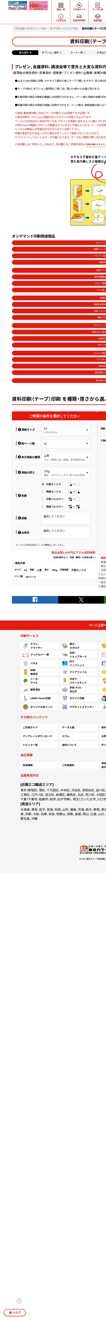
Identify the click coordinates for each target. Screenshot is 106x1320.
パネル (30, 663)
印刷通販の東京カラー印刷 (30, 28)
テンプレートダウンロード (37, 736)
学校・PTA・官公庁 (72, 689)
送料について (69, 745)
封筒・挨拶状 (30, 672)
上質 (46, 455)
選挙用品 (31, 689)
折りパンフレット (73, 663)
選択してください (54, 516)
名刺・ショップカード (74, 655)
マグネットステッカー (78, 707)
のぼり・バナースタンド (74, 681)
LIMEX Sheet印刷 (37, 698)
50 (45, 443)
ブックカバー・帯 (36, 654)
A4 (45, 428)
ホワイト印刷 (73, 698)
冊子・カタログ (70, 646)
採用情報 (28, 765)
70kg (47, 471)
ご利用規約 (68, 765)
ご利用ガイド (30, 727)
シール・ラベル (31, 681)
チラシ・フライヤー (33, 646)
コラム (65, 736)
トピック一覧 (30, 745)
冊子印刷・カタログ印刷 (64, 28)
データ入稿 (68, 727)
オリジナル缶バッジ (38, 707)
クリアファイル (74, 672)
